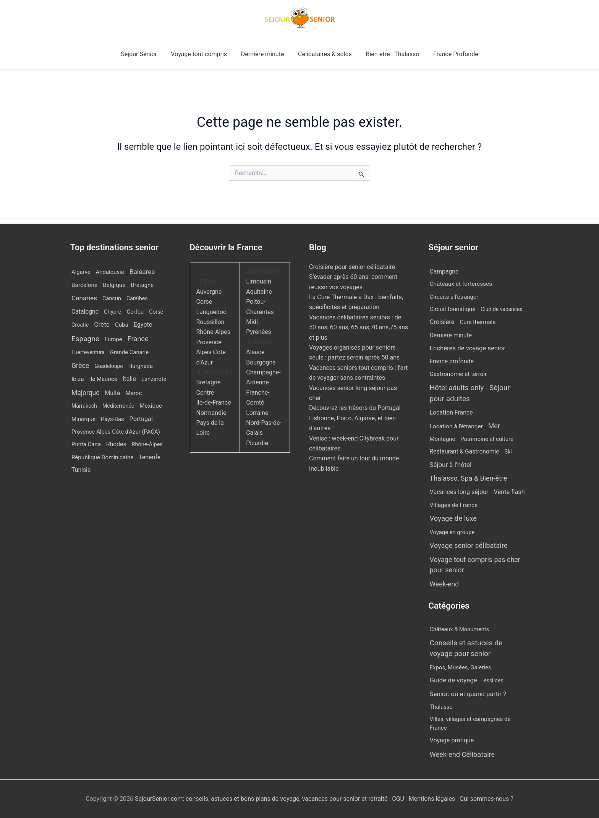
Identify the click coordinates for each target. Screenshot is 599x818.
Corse (204, 301)
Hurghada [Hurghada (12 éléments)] (140, 366)
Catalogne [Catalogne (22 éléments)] (85, 311)
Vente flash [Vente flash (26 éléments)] (509, 492)
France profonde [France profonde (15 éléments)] (452, 361)
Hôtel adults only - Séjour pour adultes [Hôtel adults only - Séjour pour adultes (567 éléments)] (470, 393)
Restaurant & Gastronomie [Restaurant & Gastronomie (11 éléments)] (464, 451)
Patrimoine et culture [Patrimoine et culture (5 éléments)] (486, 439)
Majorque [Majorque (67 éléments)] (85, 393)
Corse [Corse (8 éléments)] (156, 312)
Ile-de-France (213, 402)
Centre (205, 392)
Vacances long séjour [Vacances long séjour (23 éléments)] (459, 492)
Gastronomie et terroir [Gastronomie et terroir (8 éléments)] (458, 374)
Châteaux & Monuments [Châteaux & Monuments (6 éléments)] (459, 629)
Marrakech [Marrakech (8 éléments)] (84, 406)
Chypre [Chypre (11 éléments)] (112, 311)
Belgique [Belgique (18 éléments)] (114, 285)
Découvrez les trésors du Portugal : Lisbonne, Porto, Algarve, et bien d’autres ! (356, 418)
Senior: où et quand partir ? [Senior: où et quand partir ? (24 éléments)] (468, 694)
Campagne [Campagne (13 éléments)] (444, 271)
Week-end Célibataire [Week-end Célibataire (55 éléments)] (462, 754)
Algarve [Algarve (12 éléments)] (81, 272)
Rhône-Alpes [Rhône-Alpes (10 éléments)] (147, 444)
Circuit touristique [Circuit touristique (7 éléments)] (453, 309)
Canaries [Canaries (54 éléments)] (84, 298)
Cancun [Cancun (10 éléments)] (111, 298)
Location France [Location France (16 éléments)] (451, 412)
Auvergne (209, 291)
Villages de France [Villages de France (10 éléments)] (454, 505)
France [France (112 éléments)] (138, 339)
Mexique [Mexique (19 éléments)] (150, 405)
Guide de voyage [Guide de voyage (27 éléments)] (453, 680)
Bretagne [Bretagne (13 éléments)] (142, 285)
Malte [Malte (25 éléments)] (112, 393)
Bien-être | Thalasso (390, 54)
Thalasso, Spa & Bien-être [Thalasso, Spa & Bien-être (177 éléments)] (468, 478)
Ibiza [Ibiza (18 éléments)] (77, 379)
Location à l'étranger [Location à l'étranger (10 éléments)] (456, 426)
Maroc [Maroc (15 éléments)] (133, 393)
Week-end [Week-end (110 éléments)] (444, 584)
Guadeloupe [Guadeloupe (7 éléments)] (108, 366)
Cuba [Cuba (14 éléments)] (121, 324)
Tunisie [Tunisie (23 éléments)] (81, 469)
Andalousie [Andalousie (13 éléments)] (110, 272)
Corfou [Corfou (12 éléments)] (135, 311)
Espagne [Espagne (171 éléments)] (85, 338)
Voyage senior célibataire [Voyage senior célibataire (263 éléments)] (469, 545)
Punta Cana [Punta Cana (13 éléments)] (86, 444)
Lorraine (257, 412)
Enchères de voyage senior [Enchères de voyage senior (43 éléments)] (467, 348)
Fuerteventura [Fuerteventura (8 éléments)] (88, 352)
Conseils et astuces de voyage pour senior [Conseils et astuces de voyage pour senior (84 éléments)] (466, 648)
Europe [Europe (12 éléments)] (113, 339)
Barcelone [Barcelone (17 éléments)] (84, 285)
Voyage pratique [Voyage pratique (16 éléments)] (452, 740)
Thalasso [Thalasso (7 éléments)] (441, 706)
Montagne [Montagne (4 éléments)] (442, 439)
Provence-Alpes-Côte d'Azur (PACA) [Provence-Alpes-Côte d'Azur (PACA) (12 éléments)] (115, 431)
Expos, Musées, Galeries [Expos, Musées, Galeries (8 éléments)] (460, 667)
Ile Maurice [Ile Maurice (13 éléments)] (103, 379)
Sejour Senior (143, 54)
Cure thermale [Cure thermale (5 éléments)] (478, 322)
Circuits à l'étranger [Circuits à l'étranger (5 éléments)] (454, 296)
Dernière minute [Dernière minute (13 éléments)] (451, 335)
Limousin (258, 281)
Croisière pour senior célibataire (352, 267)
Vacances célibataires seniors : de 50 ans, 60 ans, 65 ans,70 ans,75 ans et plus (358, 327)
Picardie (257, 443)
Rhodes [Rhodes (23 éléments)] (116, 444)
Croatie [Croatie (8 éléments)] (80, 325)
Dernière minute (263, 54)
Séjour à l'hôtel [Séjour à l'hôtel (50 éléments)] (451, 464)
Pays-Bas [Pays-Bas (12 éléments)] (112, 419)
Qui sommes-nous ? (486, 798)
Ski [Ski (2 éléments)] (508, 452)
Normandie (211, 412)
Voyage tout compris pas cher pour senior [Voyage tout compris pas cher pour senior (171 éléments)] (475, 565)
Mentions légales (432, 798)
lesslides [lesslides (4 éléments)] (492, 680)
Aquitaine (259, 291)
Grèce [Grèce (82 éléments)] (80, 365)
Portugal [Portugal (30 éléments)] (141, 419)
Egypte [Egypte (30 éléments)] (143, 324)
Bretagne (208, 382)
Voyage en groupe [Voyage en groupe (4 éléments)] (452, 532)
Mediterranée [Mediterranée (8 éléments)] (118, 406)
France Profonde (451, 54)
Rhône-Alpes (213, 331)
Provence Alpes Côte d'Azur (211, 352)
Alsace (255, 352)
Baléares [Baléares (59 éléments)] (142, 271)
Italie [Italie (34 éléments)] (129, 378)
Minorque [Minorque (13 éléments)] (83, 419)
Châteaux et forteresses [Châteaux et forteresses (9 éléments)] (461, 283)
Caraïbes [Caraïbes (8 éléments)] (136, 298)
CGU (399, 798)
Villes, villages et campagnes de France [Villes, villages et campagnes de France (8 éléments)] (470, 723)
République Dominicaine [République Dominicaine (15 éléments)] (102, 457)
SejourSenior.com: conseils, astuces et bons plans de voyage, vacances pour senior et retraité (262, 798)
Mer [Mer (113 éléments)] (494, 426)
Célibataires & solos (324, 54)
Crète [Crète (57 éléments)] (102, 324)
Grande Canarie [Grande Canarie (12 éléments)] (129, 352)
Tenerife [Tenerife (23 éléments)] (149, 457)
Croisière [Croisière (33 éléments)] (442, 322)
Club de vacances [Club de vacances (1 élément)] (501, 309)
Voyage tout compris (201, 54)
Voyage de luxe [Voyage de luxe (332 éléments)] (453, 518)
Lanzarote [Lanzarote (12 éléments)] (153, 379)
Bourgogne (261, 362)
